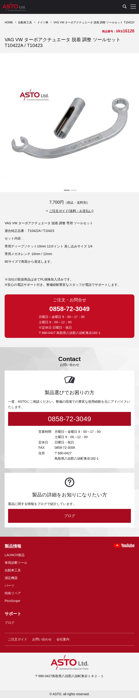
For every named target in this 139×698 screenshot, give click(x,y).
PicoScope (12, 601)
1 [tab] (66, 192)
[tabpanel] (69, 122)
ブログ (69, 516)
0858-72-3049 (69, 308)
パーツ (9, 585)
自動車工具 (25, 22)
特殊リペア (13, 593)
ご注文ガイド (17, 639)
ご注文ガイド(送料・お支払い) (71, 211)
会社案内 (62, 639)
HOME (9, 22)
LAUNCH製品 (15, 555)
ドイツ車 (42, 22)
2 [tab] (73, 192)
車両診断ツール (16, 562)
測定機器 (11, 578)
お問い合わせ (42, 639)
